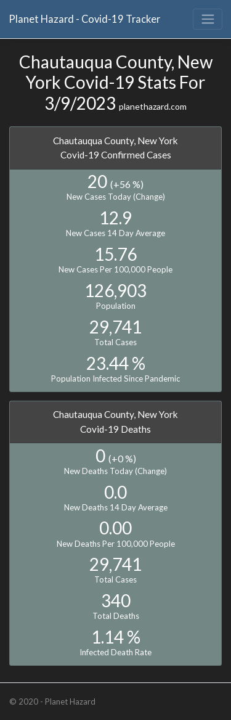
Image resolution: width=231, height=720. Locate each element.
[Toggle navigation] (207, 19)
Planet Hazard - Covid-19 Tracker (84, 19)
